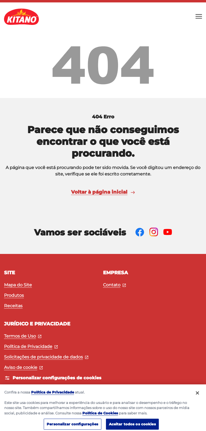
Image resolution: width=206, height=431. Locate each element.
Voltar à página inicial (103, 192)
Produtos (14, 295)
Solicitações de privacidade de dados (46, 356)
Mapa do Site (18, 284)
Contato (114, 284)
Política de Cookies (100, 416)
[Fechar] (197, 396)
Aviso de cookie (23, 367)
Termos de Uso (22, 336)
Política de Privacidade (31, 346)
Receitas (13, 305)
